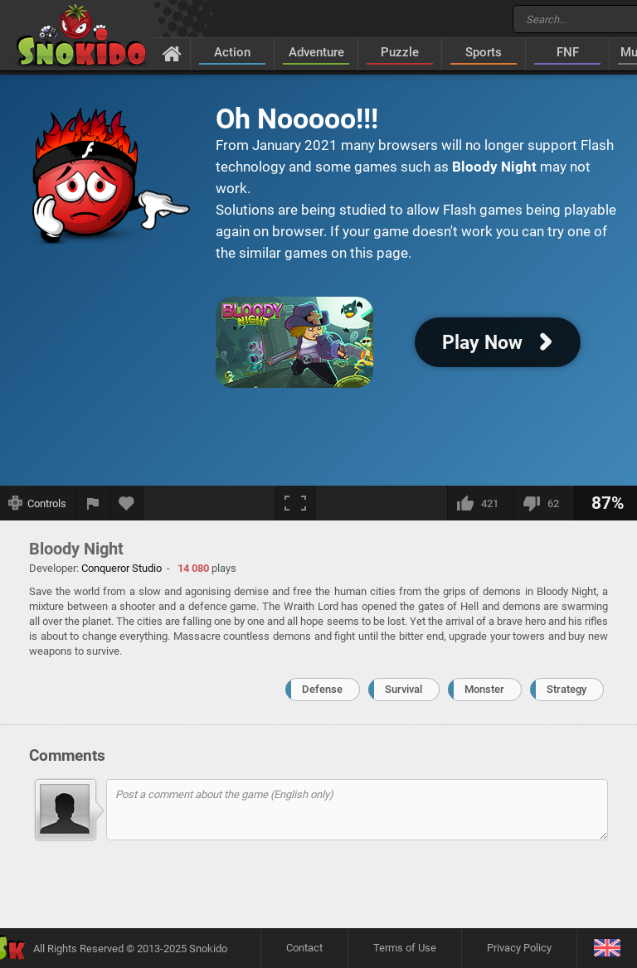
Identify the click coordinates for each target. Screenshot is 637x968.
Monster (484, 689)
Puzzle (400, 52)
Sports (483, 52)
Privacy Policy (519, 947)
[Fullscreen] (295, 503)
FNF (568, 52)
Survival (403, 689)
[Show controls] (37, 503)
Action (232, 52)
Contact (304, 947)
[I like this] (480, 503)
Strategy (566, 689)
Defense (322, 689)
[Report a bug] (92, 503)
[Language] (606, 948)
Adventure (316, 52)
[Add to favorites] (126, 503)
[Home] (172, 53)
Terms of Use (404, 947)
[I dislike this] (543, 503)
